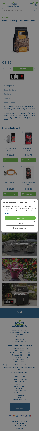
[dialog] (19, 215)
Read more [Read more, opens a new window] (7, 213)
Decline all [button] (20, 223)
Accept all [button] (20, 218)
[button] (19, 228)
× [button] (34, 202)
